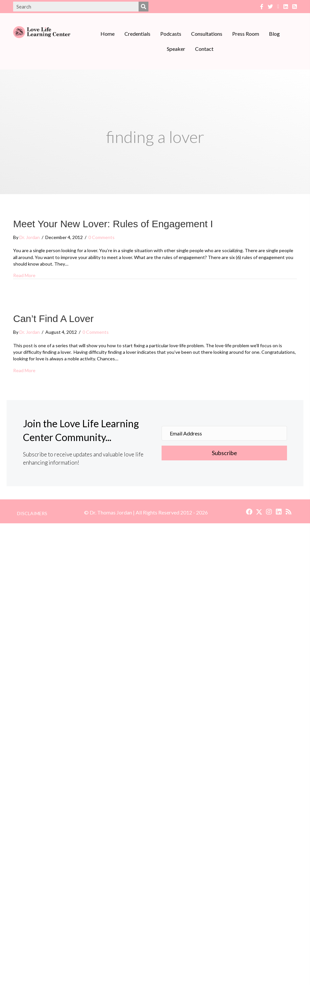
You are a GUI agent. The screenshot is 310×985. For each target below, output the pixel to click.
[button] (224, 453)
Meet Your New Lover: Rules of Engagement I (113, 223)
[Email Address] (224, 433)
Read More (24, 275)
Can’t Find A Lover (53, 318)
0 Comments (101, 237)
